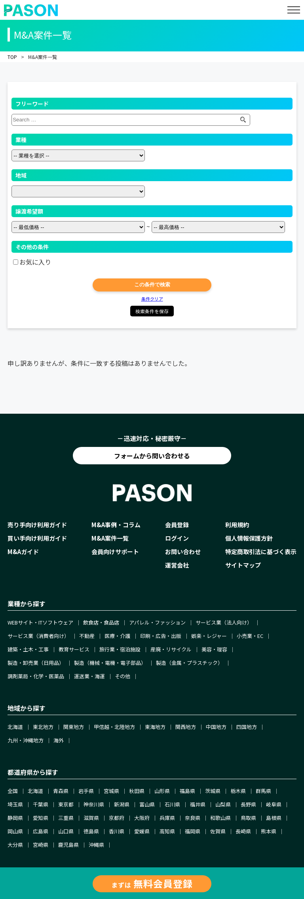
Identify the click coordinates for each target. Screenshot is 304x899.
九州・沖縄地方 (26, 740)
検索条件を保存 (152, 311)
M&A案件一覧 (110, 538)
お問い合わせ (183, 551)
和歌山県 (220, 817)
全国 (13, 791)
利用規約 (237, 524)
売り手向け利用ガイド (37, 524)
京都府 (116, 817)
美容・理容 (214, 649)
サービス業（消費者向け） (38, 636)
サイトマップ (243, 565)
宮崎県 (40, 844)
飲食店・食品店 (101, 622)
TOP (12, 56)
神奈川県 (94, 804)
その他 (122, 676)
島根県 (273, 817)
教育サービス (74, 649)
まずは (152, 883)
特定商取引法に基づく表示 (260, 551)
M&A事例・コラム (116, 524)
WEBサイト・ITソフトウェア (40, 622)
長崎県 (243, 831)
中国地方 (216, 727)
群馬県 (263, 791)
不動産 (87, 636)
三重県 (66, 817)
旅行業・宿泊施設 (120, 649)
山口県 (66, 831)
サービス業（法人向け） (224, 622)
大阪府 (142, 817)
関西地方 (185, 727)
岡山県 (15, 831)
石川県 (172, 804)
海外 (58, 740)
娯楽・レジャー (209, 636)
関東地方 (73, 727)
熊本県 (268, 831)
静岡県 (15, 817)
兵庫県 (167, 817)
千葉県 (40, 804)
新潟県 (121, 804)
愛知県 (40, 817)
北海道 (15, 727)
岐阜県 (273, 804)
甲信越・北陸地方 (114, 727)
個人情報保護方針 (249, 538)
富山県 (147, 804)
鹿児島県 (68, 844)
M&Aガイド (23, 551)
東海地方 (155, 727)
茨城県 (212, 791)
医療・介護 (117, 636)
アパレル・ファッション (157, 622)
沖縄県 (96, 844)
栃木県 (238, 791)
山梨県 (223, 804)
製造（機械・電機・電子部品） (110, 662)
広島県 (40, 831)
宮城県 (111, 791)
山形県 (162, 791)
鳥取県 (248, 817)
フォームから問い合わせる (152, 455)
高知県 (167, 831)
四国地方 (246, 727)
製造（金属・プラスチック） (189, 662)
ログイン (177, 538)
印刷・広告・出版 (160, 636)
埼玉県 (15, 804)
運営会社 (177, 565)
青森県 (60, 791)
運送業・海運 (89, 676)
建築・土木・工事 (28, 649)
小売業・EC (250, 636)
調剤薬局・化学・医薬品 (36, 676)
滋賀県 (91, 817)
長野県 (248, 804)
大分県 (15, 844)
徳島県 (91, 831)
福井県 (197, 804)
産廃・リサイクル (171, 649)
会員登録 (177, 524)
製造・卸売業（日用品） (36, 662)
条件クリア (152, 298)
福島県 (187, 791)
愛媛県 (142, 831)
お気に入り (35, 262)
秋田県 (136, 791)
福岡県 (192, 831)
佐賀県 (218, 831)
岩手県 (86, 791)
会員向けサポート (115, 551)
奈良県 (192, 817)
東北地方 (43, 727)
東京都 (66, 804)
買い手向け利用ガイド (37, 538)
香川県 (116, 831)
